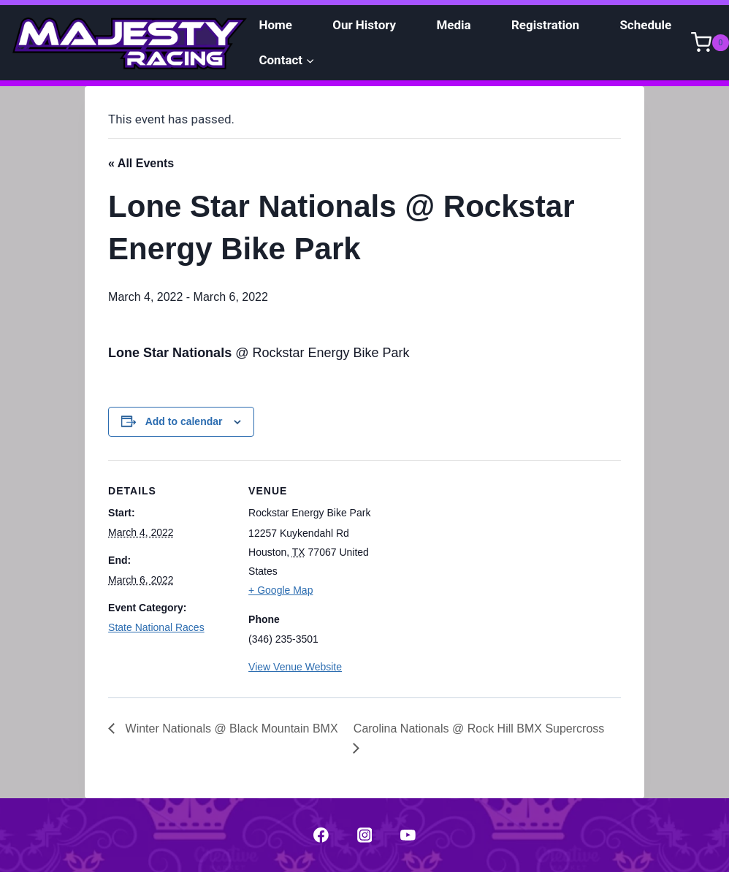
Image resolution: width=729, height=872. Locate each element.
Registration (545, 25)
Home (275, 25)
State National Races (156, 627)
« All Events (141, 163)
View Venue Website (295, 667)
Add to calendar (184, 421)
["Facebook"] (321, 835)
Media (453, 25)
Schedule (645, 25)
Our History (364, 25)
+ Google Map (280, 590)
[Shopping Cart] (710, 42)
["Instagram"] (364, 835)
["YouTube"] (408, 835)
